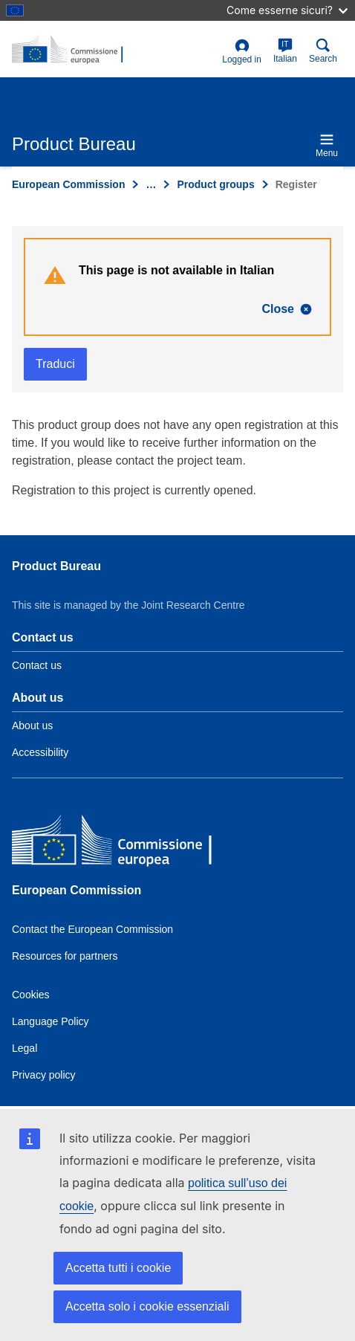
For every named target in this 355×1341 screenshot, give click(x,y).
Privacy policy (44, 1075)
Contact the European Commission (92, 929)
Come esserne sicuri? (287, 10)
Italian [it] (285, 51)
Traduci (55, 364)
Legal (24, 1048)
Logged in (241, 52)
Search (323, 51)
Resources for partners (64, 956)
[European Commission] (119, 842)
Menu (327, 145)
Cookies (31, 995)
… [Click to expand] (151, 184)
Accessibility (40, 752)
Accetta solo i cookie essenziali (147, 1306)
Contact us (37, 665)
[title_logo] (114, 50)
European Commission (68, 184)
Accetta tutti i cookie (118, 1267)
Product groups (215, 184)
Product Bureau (56, 566)
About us (32, 725)
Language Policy (50, 1021)
